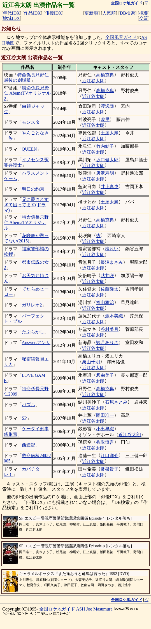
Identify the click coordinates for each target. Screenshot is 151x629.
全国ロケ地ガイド (57, 609)
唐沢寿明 (105, 173)
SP (24, 418)
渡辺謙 (107, 106)
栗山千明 (91, 361)
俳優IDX (53, 13)
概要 (143, 13)
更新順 (91, 13)
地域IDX (11, 18)
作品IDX (32, 13)
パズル (28, 404)
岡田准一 (105, 415)
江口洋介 (110, 455)
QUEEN (29, 149)
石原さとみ (116, 402)
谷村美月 (110, 329)
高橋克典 (105, 75)
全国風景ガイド (121, 37)
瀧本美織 (114, 316)
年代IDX (11, 13)
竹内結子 (105, 146)
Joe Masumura (99, 609)
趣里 (105, 119)
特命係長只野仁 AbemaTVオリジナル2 (27, 93)
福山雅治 (105, 302)
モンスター (33, 122)
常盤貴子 (110, 469)
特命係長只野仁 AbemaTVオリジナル (26, 222)
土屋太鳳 (110, 132)
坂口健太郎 (107, 159)
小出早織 (105, 428)
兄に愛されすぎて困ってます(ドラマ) (26, 204)
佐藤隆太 (110, 289)
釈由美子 (105, 375)
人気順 (109, 13)
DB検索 (127, 13)
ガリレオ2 (32, 305)
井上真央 (110, 186)
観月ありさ (107, 342)
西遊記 (28, 445)
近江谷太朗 (93, 80)
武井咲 (107, 275)
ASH (80, 609)
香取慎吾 (105, 442)
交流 (143, 18)
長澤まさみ (112, 262)
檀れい (112, 248)
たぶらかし (33, 331)
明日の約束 (33, 189)
